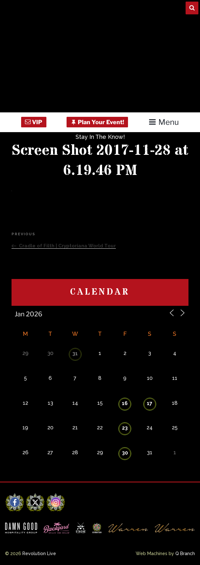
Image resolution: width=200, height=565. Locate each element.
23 (125, 428)
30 (125, 453)
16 (125, 403)
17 (149, 403)
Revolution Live (39, 553)
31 (75, 353)
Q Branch (185, 553)
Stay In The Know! (100, 136)
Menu (163, 122)
